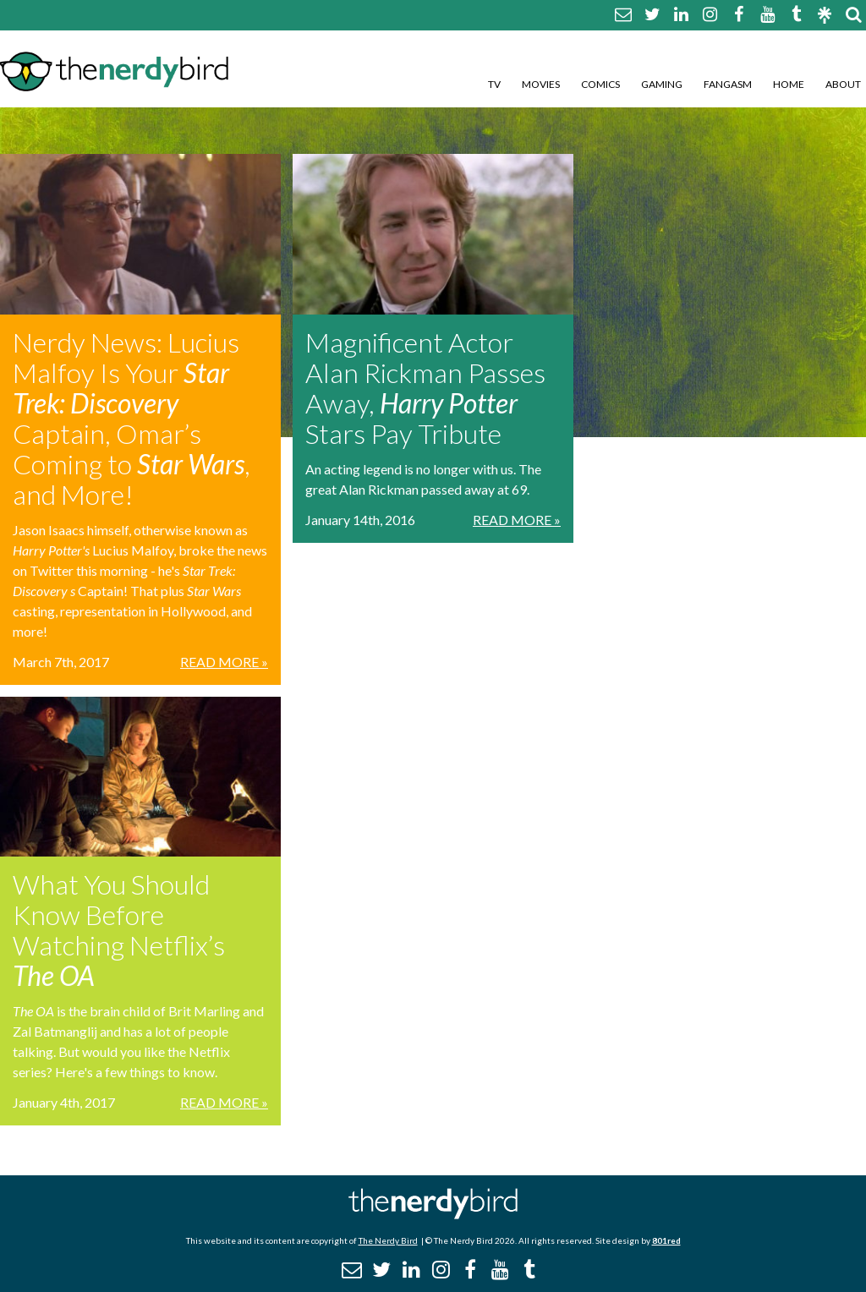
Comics (600, 84)
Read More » (224, 662)
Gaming (661, 84)
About (843, 84)
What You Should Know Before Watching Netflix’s (119, 930)
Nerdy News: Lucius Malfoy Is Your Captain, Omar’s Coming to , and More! (131, 418)
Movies (541, 84)
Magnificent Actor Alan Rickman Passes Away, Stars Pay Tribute (425, 388)
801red (666, 1240)
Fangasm (728, 84)
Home (788, 84)
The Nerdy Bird (388, 1240)
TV (494, 84)
